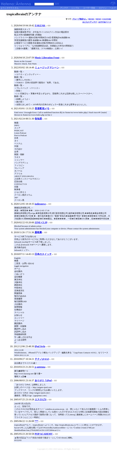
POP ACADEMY (44, 434)
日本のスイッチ (43, 254)
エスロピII (40, 399)
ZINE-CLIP (41, 222)
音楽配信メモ (42, 108)
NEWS (98, 19)
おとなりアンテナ (89, 22)
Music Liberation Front (47, 57)
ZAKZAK (40, 25)
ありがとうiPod (43, 380)
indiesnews (40, 204)
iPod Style (40, 346)
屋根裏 (38, 232)
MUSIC (91, 19)
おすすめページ (104, 22)
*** (36, 421)
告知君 (38, 118)
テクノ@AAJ (42, 359)
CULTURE (106, 19)
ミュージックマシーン (47, 67)
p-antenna (40, 367)
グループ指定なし (79, 19)
